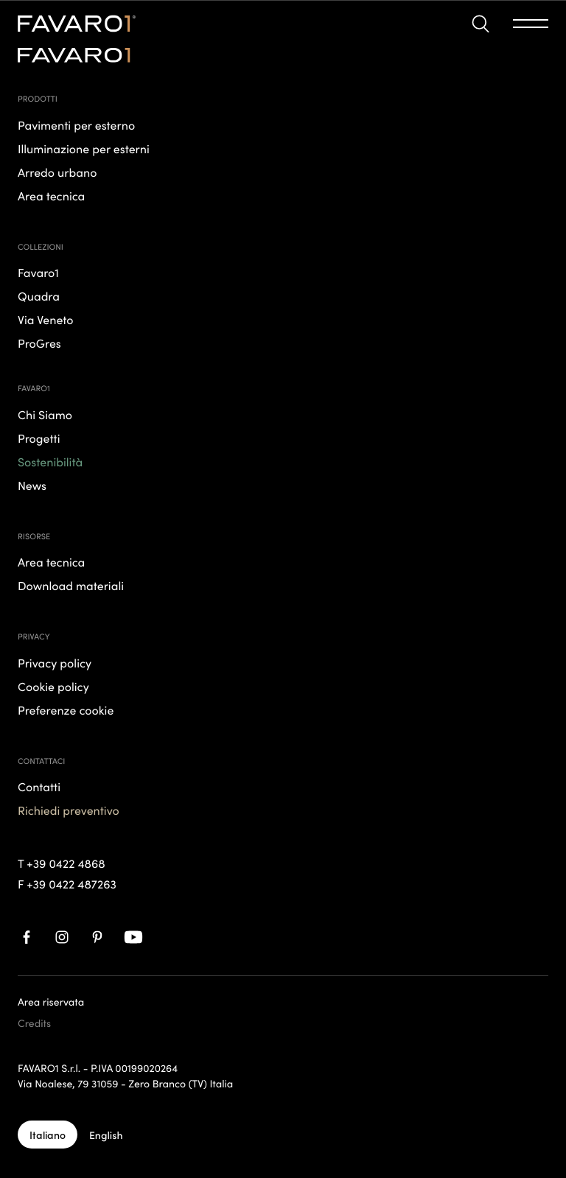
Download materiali (71, 586)
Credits (34, 1022)
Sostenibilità (50, 462)
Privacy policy (54, 663)
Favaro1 (38, 272)
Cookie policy (53, 687)
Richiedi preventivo (68, 810)
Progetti (39, 438)
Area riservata (51, 1001)
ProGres (39, 343)
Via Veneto (46, 320)
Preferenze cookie (65, 710)
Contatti (39, 787)
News (32, 485)
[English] (106, 1134)
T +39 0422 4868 (61, 863)
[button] (480, 24)
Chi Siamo (45, 415)
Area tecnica (51, 562)
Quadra (39, 296)
